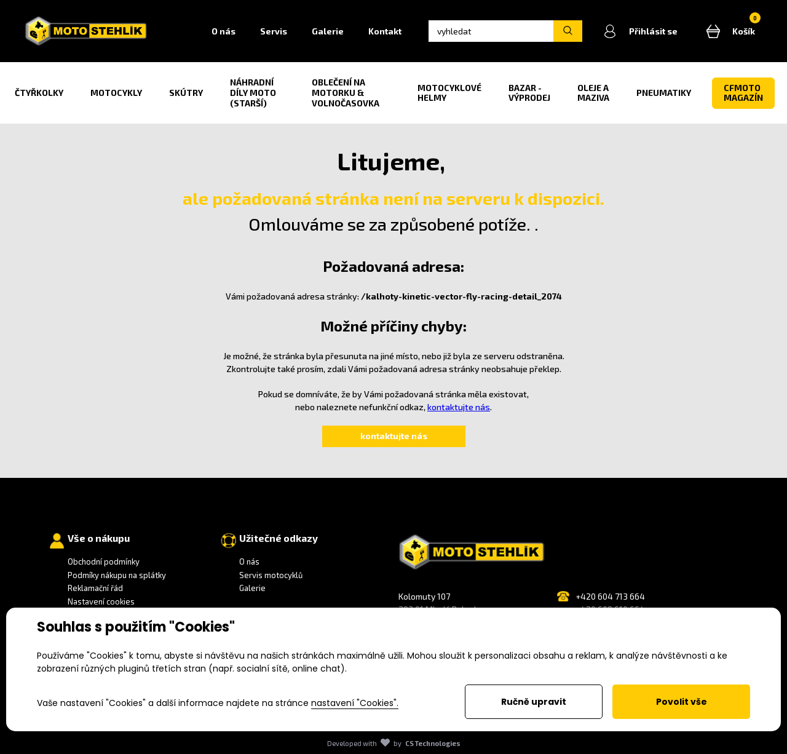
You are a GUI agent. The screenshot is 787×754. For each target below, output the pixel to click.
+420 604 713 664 (610, 596)
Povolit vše (681, 702)
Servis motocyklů (271, 575)
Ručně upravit (533, 702)
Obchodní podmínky (104, 561)
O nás (223, 31)
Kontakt (384, 31)
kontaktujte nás (458, 407)
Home (180, 31)
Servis (273, 31)
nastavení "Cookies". (354, 703)
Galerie (328, 31)
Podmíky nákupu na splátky (117, 575)
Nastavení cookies (101, 601)
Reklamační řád (95, 588)
